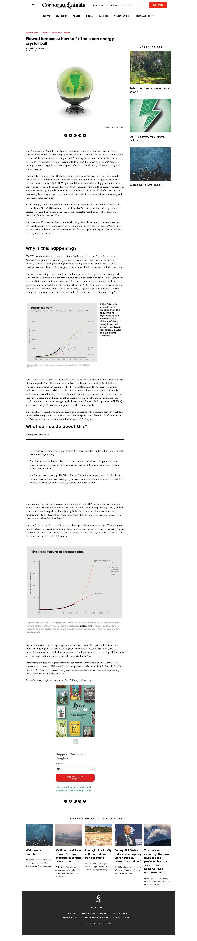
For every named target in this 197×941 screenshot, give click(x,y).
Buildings (103, 16)
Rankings (112, 5)
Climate (46, 16)
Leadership (61, 16)
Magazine (127, 5)
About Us (98, 5)
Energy (89, 16)
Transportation (122, 16)
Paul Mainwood (37, 48)
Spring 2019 (56, 33)
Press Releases (120, 919)
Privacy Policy (70, 924)
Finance (76, 16)
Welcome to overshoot (146, 185)
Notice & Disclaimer (122, 924)
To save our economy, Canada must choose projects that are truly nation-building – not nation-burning (156, 867)
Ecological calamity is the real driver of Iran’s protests (98, 860)
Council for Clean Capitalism (95, 924)
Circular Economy (145, 16)
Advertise (104, 919)
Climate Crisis (33, 33)
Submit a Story (88, 919)
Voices (67, 33)
